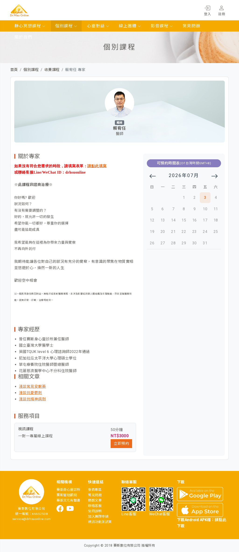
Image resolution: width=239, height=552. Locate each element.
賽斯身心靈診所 (68, 490)
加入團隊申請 (98, 517)
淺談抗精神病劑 (32, 399)
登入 (207, 10)
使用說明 (95, 511)
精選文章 (95, 500)
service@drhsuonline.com (31, 519)
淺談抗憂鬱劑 (30, 393)
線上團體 (130, 26)
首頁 (14, 70)
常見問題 (191, 26)
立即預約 (121, 443)
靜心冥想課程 (30, 26)
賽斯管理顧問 (66, 495)
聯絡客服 (95, 506)
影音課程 (162, 26)
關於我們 (23, 37)
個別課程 (66, 26)
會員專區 (95, 490)
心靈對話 (98, 26)
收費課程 (52, 70)
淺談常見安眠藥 (32, 386)
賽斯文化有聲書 (68, 500)
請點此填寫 (96, 166)
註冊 (221, 10)
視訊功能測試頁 (100, 522)
